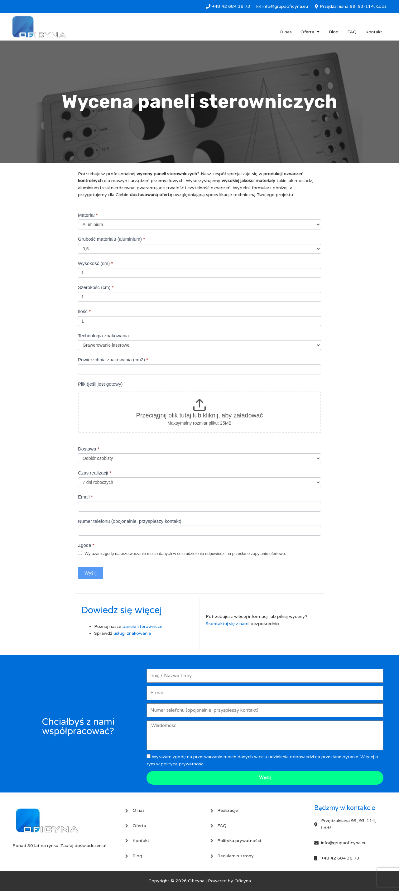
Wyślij (90, 573)
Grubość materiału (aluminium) (111, 239)
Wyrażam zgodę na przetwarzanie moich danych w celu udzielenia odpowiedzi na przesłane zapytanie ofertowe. (182, 553)
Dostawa (88, 448)
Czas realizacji (94, 472)
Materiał (88, 215)
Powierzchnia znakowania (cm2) (113, 359)
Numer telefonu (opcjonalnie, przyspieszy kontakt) (129, 521)
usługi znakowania (132, 633)
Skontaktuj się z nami (227, 623)
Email (85, 496)
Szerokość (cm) (95, 287)
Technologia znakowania (103, 335)
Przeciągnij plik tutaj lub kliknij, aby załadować (199, 415)
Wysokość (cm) (95, 263)
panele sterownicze (142, 626)
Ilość (84, 311)
